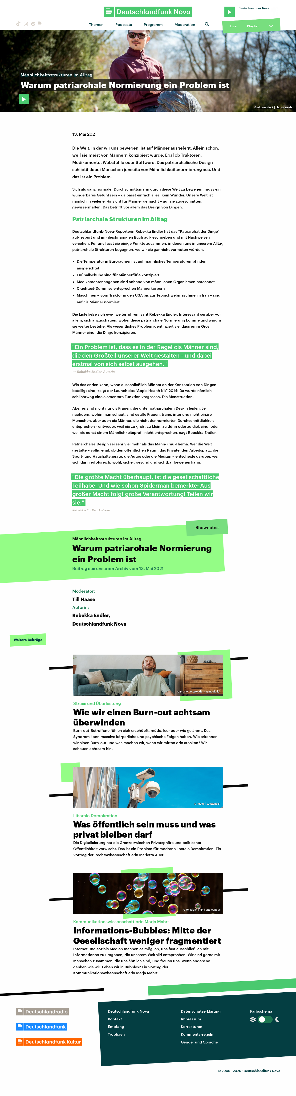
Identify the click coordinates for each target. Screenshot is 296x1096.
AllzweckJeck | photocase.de (274, 107)
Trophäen (116, 1034)
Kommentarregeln (197, 1034)
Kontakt (115, 1019)
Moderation (184, 24)
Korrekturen (191, 1026)
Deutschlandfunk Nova (128, 1011)
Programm (153, 24)
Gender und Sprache (199, 1042)
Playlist (253, 26)
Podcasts (123, 24)
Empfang (116, 1026)
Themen (96, 24)
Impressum (191, 1019)
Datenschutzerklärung (201, 1011)
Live (233, 26)
